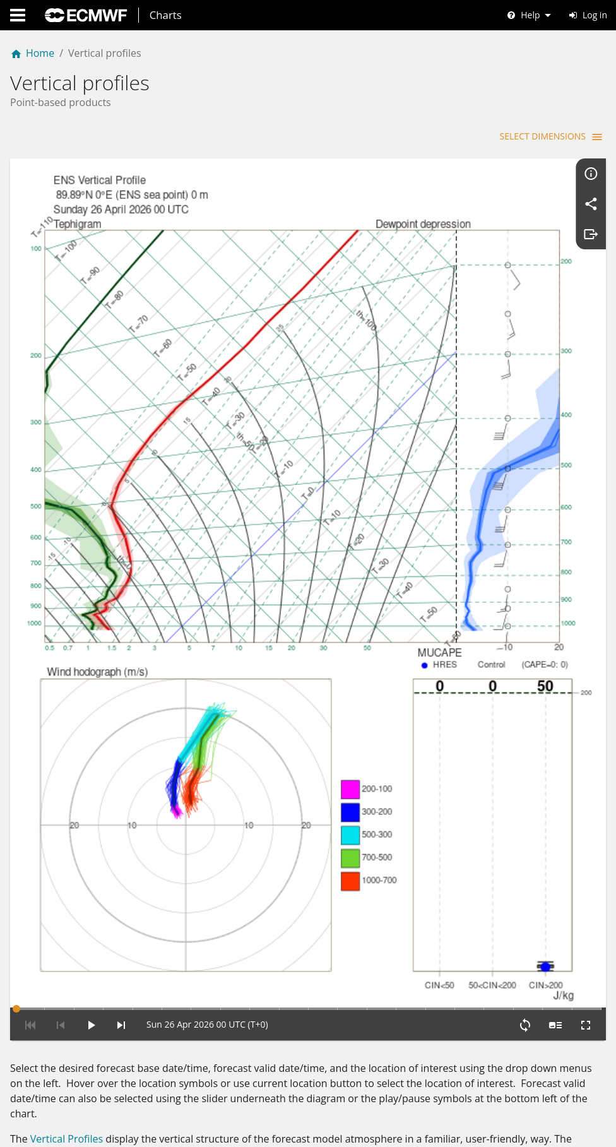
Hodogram (55, 1137)
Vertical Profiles (66, 1006)
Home (32, 53)
